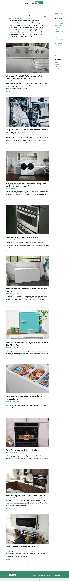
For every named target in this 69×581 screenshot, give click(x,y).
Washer (7, 80)
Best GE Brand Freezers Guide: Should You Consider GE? (25, 289)
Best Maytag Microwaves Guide (22, 545)
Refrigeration (9, 293)
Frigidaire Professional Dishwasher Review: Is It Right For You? (24, 131)
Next (47, 565)
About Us (33, 573)
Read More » (8, 91)
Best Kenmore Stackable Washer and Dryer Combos (58, 54)
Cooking (7, 239)
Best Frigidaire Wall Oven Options (23, 449)
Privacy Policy (39, 573)
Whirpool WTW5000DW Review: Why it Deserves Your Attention (26, 77)
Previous (8, 565)
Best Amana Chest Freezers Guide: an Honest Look (25, 397)
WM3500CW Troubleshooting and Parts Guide (58, 39)
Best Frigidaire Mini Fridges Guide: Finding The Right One (24, 343)
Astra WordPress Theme (46, 579)
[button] (18, 6)
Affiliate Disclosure (48, 573)
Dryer (56, 68)
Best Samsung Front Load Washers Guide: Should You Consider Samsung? (59, 46)
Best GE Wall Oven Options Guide (23, 237)
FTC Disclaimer (57, 573)
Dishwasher (8, 134)
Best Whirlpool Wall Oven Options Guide (27, 494)
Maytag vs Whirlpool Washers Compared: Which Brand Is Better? (24, 184)
